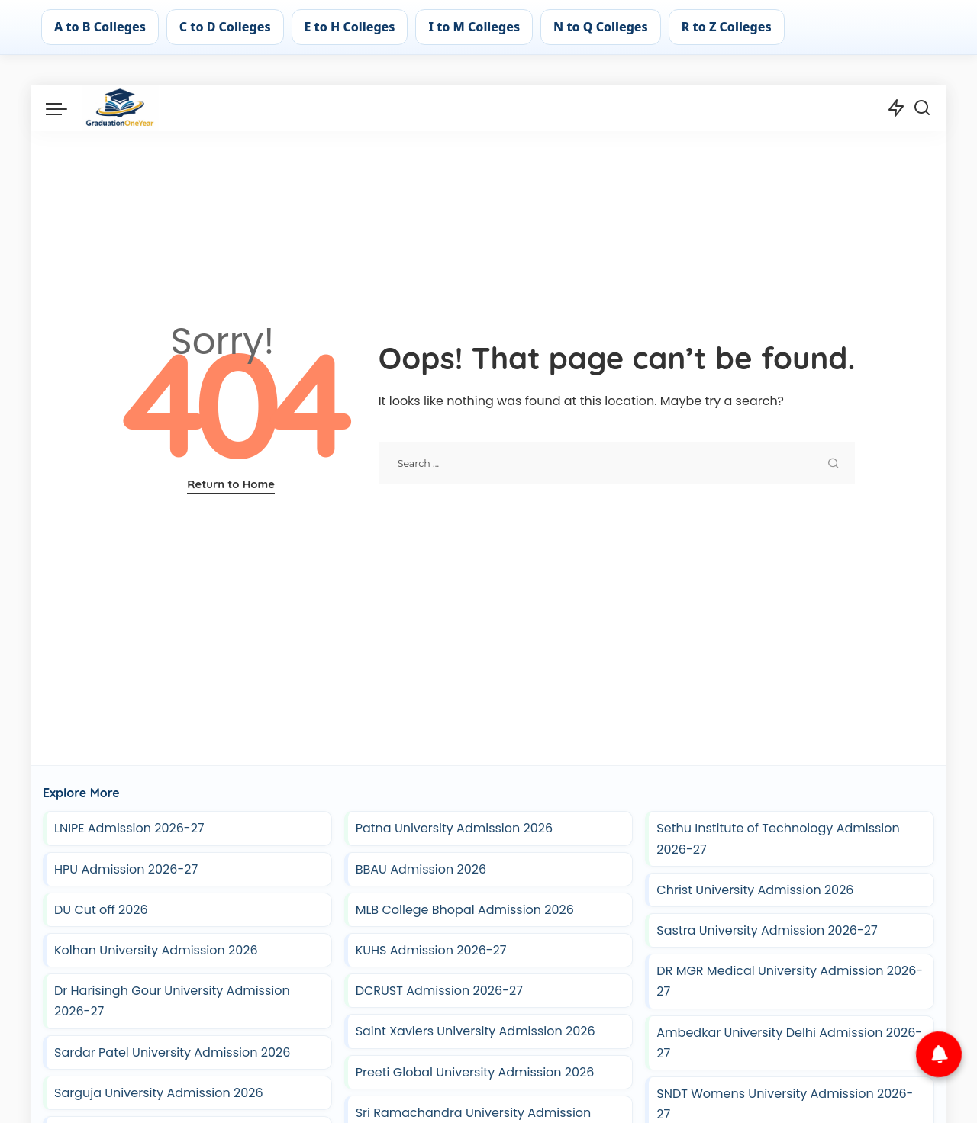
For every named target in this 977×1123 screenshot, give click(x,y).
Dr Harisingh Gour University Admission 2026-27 (172, 1001)
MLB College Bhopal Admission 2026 (465, 910)
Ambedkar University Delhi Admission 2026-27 (789, 1043)
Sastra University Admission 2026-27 (768, 930)
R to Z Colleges (727, 26)
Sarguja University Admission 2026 (158, 1093)
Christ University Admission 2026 (754, 890)
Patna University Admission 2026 (454, 828)
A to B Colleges (100, 26)
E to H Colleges (350, 26)
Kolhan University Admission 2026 (156, 950)
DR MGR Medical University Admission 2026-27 (789, 981)
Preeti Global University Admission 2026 (475, 1072)
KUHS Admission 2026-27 (431, 950)
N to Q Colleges (600, 26)
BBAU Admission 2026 (421, 869)
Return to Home (231, 484)
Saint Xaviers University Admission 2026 (475, 1031)
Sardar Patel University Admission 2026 (172, 1052)
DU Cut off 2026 (101, 910)
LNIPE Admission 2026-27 (129, 828)
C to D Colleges (225, 26)
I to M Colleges (474, 26)
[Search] (922, 108)
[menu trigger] (64, 108)
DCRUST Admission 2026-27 (439, 990)
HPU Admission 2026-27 (126, 869)
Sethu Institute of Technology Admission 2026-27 (777, 838)
